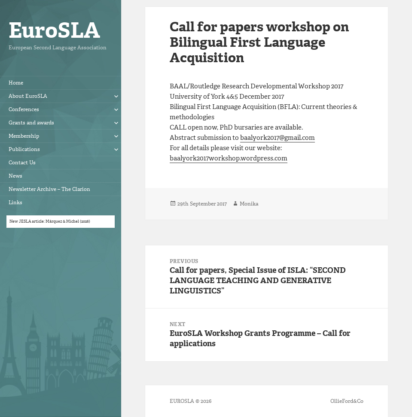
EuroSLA (54, 30)
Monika (249, 203)
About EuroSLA (28, 96)
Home (16, 82)
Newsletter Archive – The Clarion (49, 189)
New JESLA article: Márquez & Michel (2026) (49, 221)
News (15, 175)
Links (15, 202)
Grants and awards (31, 122)
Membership (24, 136)
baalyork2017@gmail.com (277, 137)
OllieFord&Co (346, 401)
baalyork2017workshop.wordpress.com (228, 158)
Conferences (24, 109)
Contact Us (22, 162)
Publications (24, 149)
